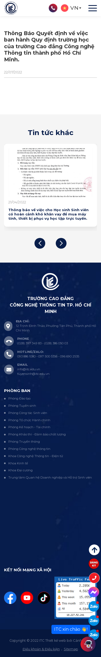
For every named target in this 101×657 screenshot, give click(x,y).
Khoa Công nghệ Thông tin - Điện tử (35, 456)
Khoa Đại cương (20, 470)
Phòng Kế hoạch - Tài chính (29, 427)
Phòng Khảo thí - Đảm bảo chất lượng (37, 434)
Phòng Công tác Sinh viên (27, 413)
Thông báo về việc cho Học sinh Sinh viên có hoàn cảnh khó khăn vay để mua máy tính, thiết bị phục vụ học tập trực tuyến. (48, 214)
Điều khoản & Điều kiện (41, 649)
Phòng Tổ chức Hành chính (29, 420)
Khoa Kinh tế (18, 463)
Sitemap (71, 649)
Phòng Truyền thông (24, 441)
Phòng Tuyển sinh (22, 406)
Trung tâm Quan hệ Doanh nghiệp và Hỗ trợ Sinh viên (50, 477)
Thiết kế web (55, 641)
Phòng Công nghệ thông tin (29, 449)
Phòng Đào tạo (19, 398)
